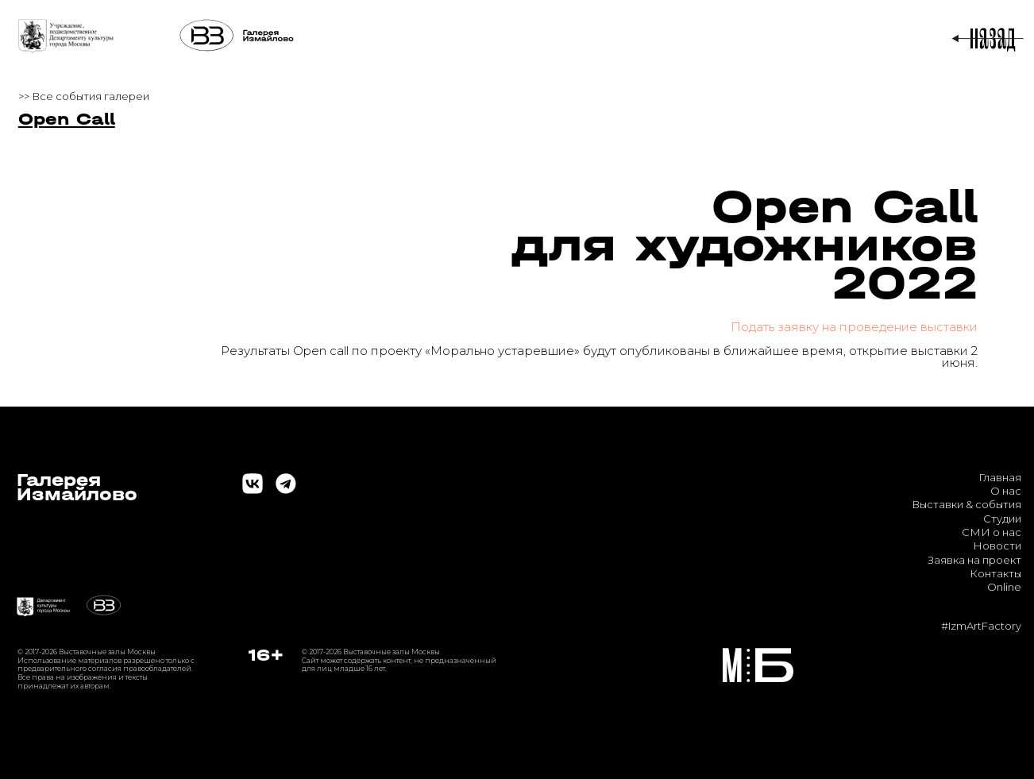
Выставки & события (966, 504)
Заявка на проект (974, 559)
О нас (1005, 490)
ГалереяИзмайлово (77, 487)
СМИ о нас (991, 532)
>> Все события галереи (83, 96)
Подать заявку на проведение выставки (854, 326)
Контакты (995, 573)
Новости (997, 545)
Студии (1002, 518)
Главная (999, 477)
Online (1004, 586)
